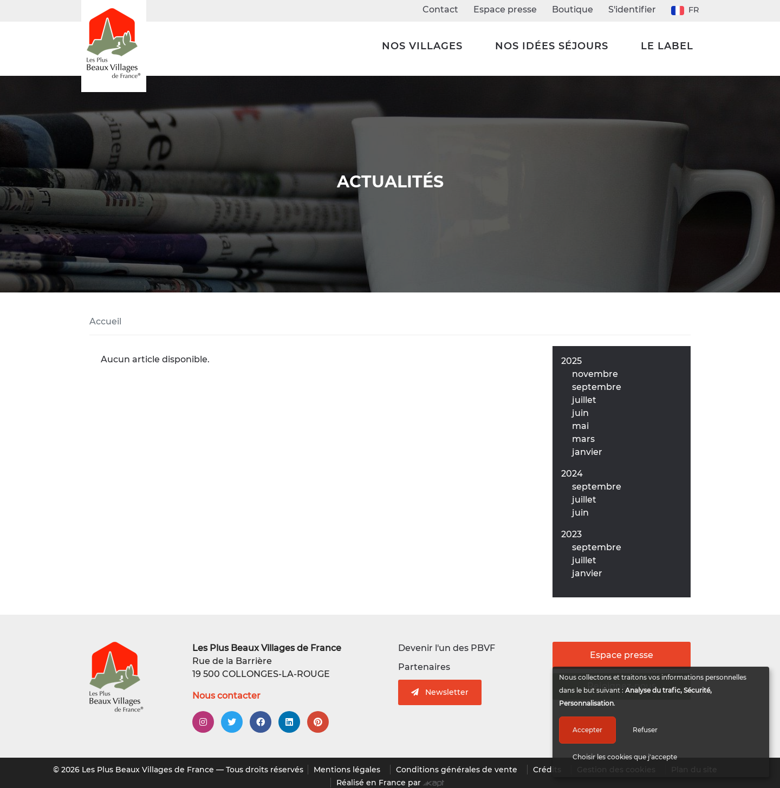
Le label (667, 46)
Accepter (587, 730)
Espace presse (505, 9)
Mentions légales (347, 769)
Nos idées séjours (551, 46)
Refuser (645, 730)
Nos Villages (422, 46)
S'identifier (632, 9)
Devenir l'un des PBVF (446, 648)
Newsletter (440, 692)
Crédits (547, 769)
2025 (571, 361)
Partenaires (424, 667)
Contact (440, 9)
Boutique (572, 9)
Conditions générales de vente (456, 769)
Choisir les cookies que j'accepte (625, 757)
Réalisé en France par (390, 782)
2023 (571, 534)
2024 (572, 473)
